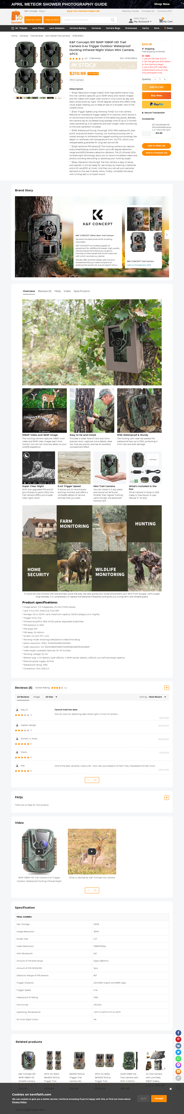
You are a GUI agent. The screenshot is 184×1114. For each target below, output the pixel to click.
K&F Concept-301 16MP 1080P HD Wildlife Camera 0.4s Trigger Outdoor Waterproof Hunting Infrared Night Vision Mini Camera (27, 1078)
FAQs (57, 291)
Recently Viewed (130, 11)
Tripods (23, 28)
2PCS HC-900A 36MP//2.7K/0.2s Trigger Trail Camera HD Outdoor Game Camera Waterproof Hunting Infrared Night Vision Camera (103, 1078)
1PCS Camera (76, 80)
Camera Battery (78, 28)
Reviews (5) (45, 291)
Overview (29, 291)
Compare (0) (148, 11)
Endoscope (131, 28)
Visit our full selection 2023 (139, 265)
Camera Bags (113, 28)
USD (165, 11)
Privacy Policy (19, 1102)
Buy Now (156, 95)
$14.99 (159, 133)
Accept (159, 1098)
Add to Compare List (156, 153)
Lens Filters (38, 28)
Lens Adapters (56, 28)
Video (67, 291)
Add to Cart (156, 87)
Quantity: (146, 79)
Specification (82, 291)
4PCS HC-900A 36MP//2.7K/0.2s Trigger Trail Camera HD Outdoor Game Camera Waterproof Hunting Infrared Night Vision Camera (52, 1078)
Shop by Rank (52, 20)
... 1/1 (92, 780)
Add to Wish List (156, 146)
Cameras (96, 28)
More (156, 28)
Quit (143, 1098)
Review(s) (95, 58)
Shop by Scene (33, 20)
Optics (145, 28)
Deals (168, 28)
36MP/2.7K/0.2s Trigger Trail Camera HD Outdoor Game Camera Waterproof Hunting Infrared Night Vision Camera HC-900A (78, 1078)
